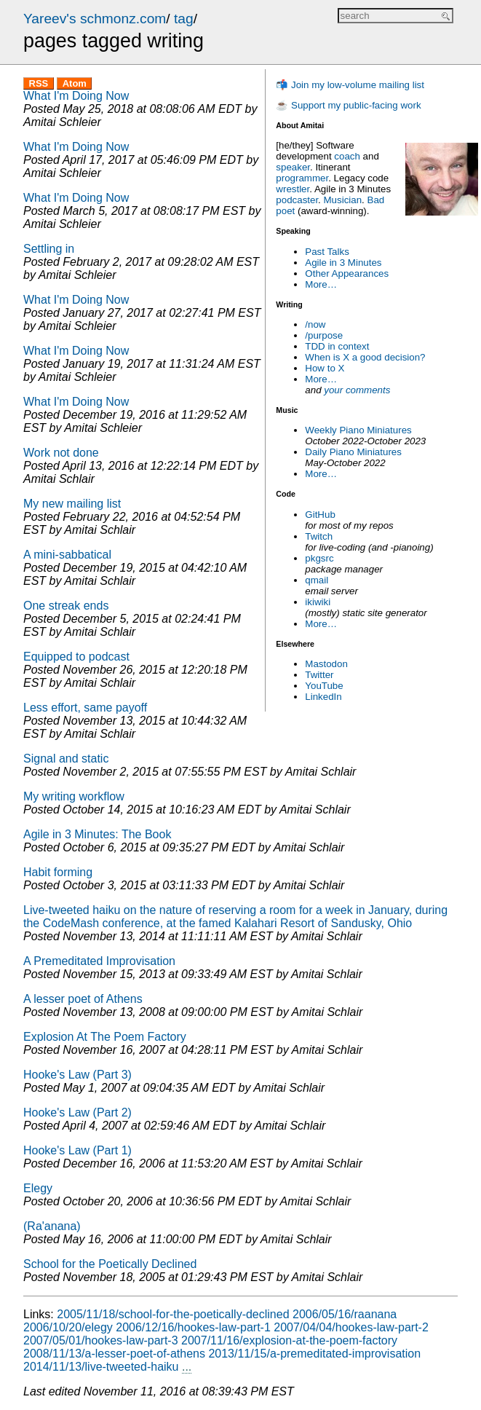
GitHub (320, 514)
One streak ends (65, 605)
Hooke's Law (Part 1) (77, 1150)
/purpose (324, 335)
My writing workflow (73, 796)
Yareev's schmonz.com (94, 18)
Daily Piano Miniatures (353, 451)
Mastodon (326, 663)
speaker (293, 167)
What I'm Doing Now (76, 96)
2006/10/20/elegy (68, 1327)
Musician (343, 199)
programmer (302, 178)
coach (347, 156)
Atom (75, 83)
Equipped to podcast (76, 656)
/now (315, 324)
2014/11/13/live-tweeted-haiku (100, 1366)
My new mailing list (72, 503)
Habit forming (57, 872)
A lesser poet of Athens (83, 999)
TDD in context (337, 346)
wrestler (292, 189)
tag (184, 18)
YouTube (324, 685)
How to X (324, 368)
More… (321, 284)
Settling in (48, 249)
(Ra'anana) (52, 1226)
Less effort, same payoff (85, 707)
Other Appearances (347, 273)
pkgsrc (319, 558)
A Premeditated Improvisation (99, 961)
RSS (39, 83)
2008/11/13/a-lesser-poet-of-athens (114, 1353)
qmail (316, 580)
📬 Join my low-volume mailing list (350, 84)
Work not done (61, 452)
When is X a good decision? (365, 357)
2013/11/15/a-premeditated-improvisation (314, 1353)
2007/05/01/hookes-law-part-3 (100, 1340)
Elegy (37, 1188)
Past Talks (327, 251)
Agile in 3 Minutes (343, 262)
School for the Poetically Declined (109, 1264)
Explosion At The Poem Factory (104, 1037)
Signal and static (65, 758)
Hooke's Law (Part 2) (77, 1112)
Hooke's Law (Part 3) (77, 1074)
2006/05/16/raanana (345, 1314)
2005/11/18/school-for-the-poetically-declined (173, 1314)
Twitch (319, 536)
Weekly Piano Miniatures (358, 430)
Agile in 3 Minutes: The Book (97, 834)
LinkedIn (323, 696)
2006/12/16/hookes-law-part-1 (193, 1327)
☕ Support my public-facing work (348, 105)
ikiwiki (317, 601)
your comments (357, 390)
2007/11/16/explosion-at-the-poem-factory (289, 1340)
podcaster (297, 199)
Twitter (319, 674)
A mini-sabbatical (67, 554)
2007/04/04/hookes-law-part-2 (351, 1327)
